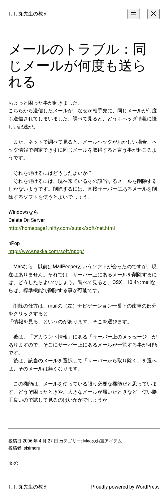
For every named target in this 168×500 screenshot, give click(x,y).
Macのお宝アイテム (102, 440)
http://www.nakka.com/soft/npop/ (46, 251)
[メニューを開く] (133, 14)
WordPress (148, 487)
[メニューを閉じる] (153, 14)
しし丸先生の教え (28, 14)
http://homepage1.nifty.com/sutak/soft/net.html (61, 228)
